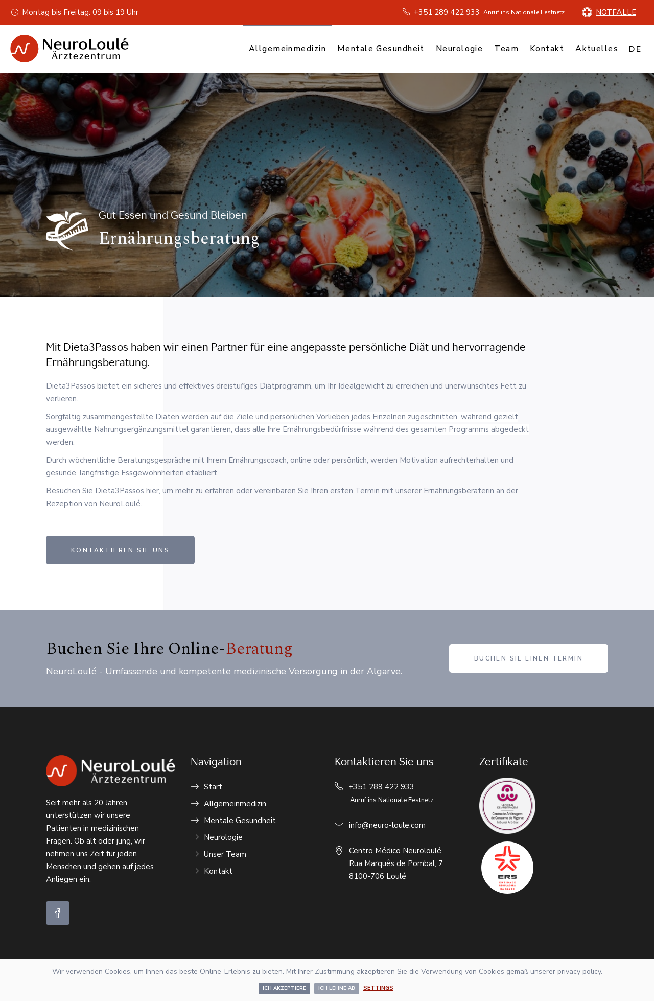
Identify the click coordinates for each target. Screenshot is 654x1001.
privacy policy (579, 971)
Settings (378, 988)
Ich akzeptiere (284, 988)
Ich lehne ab (336, 988)
